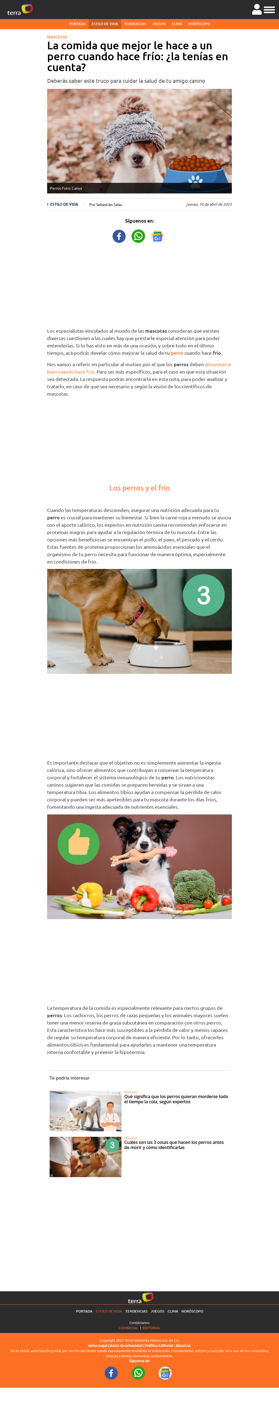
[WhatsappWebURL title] (138, 235)
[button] (269, 9)
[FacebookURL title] (119, 235)
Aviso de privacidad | (127, 1345)
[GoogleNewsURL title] (157, 235)
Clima (177, 23)
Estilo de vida (105, 23)
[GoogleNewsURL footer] (165, 1372)
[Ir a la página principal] (20, 9)
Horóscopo (199, 23)
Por (105, 204)
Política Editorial (159, 1345)
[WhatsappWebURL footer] (138, 1372)
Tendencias (135, 23)
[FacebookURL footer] (111, 1372)
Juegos (159, 23)
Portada (77, 23)
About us (183, 1345)
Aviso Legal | (99, 1345)
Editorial (151, 1327)
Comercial (128, 1327)
